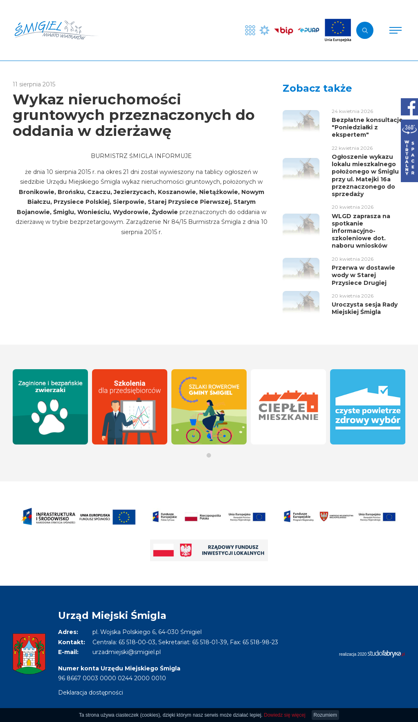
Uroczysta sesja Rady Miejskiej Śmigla (365, 308)
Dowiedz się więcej (284, 715)
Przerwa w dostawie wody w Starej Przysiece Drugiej (363, 275)
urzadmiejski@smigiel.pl (126, 652)
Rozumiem (325, 715)
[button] (209, 455)
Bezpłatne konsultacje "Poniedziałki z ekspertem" (367, 127)
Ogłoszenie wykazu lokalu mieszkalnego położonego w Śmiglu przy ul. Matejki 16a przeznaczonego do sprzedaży (365, 175)
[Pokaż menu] (395, 30)
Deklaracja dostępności (90, 692)
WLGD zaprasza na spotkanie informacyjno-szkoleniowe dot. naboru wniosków (361, 231)
